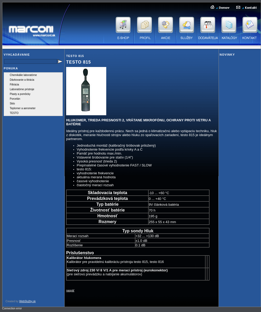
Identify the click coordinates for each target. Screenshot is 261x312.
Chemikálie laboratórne (23, 75)
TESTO (14, 113)
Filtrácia (14, 84)
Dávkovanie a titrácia (22, 79)
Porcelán (15, 98)
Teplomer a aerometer (23, 108)
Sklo (12, 103)
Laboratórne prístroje (22, 89)
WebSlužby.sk (27, 301)
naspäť (70, 290)
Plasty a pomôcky (20, 94)
